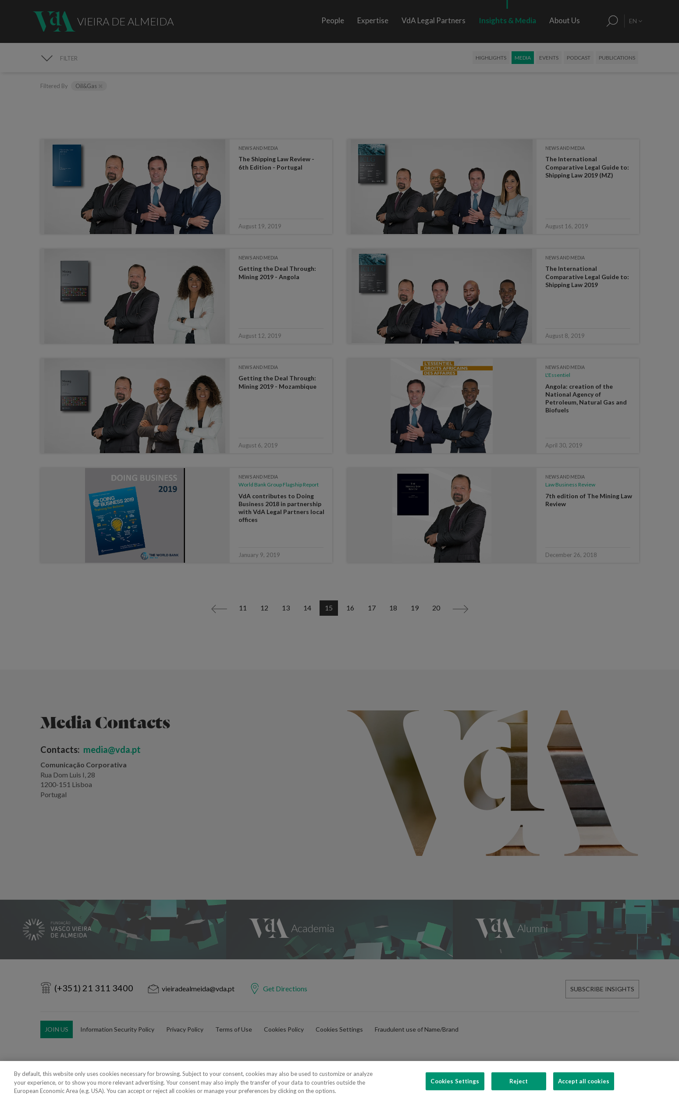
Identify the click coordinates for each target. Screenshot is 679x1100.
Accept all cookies (583, 1089)
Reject (518, 1089)
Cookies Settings (454, 1089)
